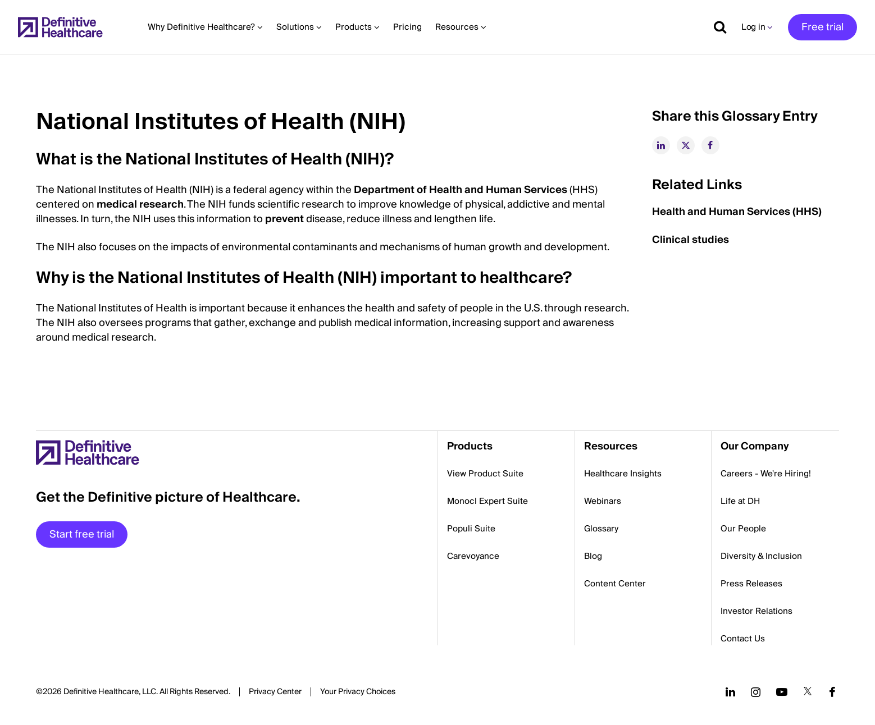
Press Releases (751, 583)
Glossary (601, 528)
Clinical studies (692, 240)
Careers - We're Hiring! (766, 473)
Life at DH (740, 501)
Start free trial (81, 534)
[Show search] (716, 26)
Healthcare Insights (623, 473)
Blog (593, 556)
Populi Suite (471, 528)
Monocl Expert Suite (487, 501)
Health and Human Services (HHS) (738, 212)
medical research (140, 204)
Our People (743, 528)
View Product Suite (485, 473)
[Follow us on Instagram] (756, 692)
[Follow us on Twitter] (807, 692)
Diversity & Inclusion (761, 556)
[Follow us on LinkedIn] (730, 692)
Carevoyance (473, 556)
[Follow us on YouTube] (782, 692)
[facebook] (710, 145)
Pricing (407, 27)
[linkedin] (661, 145)
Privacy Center (275, 692)
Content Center (615, 583)
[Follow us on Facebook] (832, 692)
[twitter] (686, 145)
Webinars (602, 501)
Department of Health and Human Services (460, 190)
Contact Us (743, 638)
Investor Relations (756, 611)
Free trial (822, 27)
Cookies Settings (357, 692)
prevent (284, 219)
